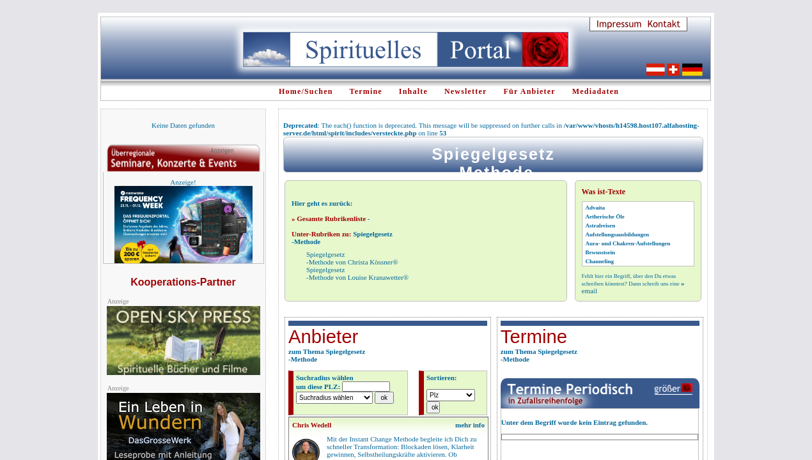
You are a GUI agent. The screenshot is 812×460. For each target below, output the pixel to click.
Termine (366, 91)
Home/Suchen (306, 91)
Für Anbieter (530, 91)
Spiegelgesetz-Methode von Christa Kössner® (352, 258)
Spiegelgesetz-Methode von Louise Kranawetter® (357, 273)
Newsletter (465, 91)
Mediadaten (595, 91)
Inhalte (413, 91)
